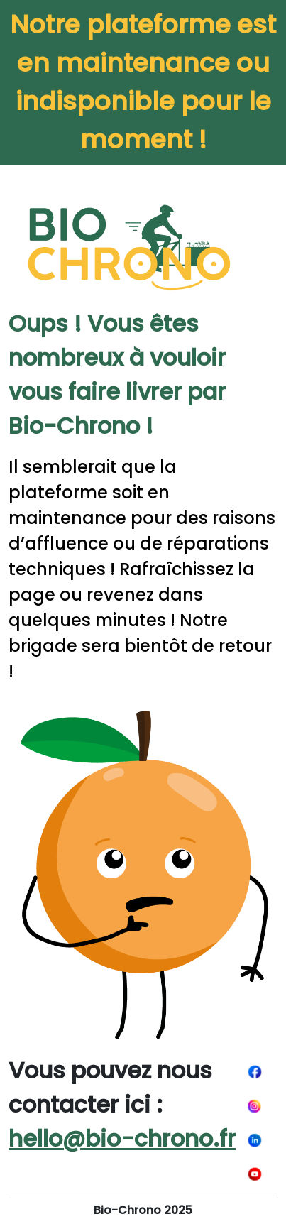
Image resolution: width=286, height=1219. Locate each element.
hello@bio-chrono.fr (122, 1138)
